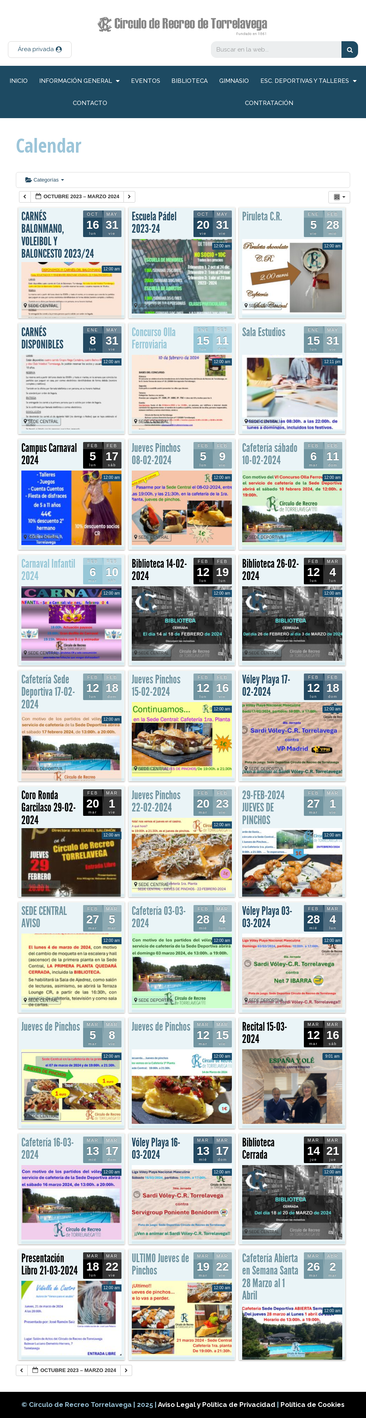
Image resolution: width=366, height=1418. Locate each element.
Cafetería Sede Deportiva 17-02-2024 (48, 692)
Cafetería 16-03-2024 (47, 1148)
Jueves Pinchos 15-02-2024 (156, 685)
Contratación (269, 103)
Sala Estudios (263, 332)
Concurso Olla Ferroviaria (154, 338)
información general (79, 81)
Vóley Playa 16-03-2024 (156, 1148)
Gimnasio (234, 80)
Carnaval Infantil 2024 (48, 570)
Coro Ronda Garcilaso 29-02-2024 (48, 807)
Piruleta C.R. (262, 216)
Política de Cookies (313, 1404)
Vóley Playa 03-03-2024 (267, 917)
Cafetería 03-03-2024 (159, 917)
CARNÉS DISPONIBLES (42, 338)
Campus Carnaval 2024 (49, 454)
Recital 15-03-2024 (264, 1033)
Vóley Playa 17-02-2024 (266, 685)
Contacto (90, 103)
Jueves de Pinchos (50, 1027)
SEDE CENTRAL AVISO (44, 917)
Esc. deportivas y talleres (308, 81)
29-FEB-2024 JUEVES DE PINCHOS (263, 807)
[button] (40, 49)
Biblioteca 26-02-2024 (270, 570)
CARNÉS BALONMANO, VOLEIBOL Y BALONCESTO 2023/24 (57, 235)
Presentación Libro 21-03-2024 (49, 1264)
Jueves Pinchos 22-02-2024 (156, 801)
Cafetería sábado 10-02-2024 (270, 454)
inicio (18, 80)
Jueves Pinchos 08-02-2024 (156, 454)
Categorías (44, 180)
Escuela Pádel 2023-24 (154, 222)
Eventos (145, 80)
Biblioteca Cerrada (258, 1148)
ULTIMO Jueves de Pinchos (160, 1264)
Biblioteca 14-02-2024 (159, 570)
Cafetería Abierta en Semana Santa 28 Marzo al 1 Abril (270, 1277)
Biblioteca (189, 80)
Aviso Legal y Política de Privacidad (217, 1404)
